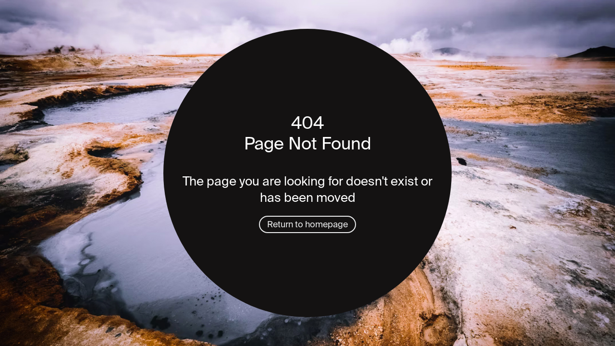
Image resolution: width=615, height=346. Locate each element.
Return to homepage (307, 224)
